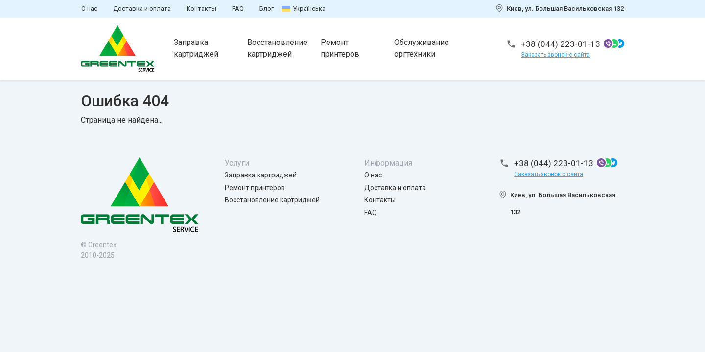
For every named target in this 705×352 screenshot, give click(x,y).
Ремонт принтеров (340, 48)
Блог (266, 8)
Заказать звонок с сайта (555, 54)
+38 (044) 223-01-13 (560, 44)
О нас (89, 8)
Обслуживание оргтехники (421, 48)
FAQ (238, 8)
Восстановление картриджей (277, 48)
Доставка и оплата (142, 8)
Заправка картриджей (196, 48)
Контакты (201, 8)
